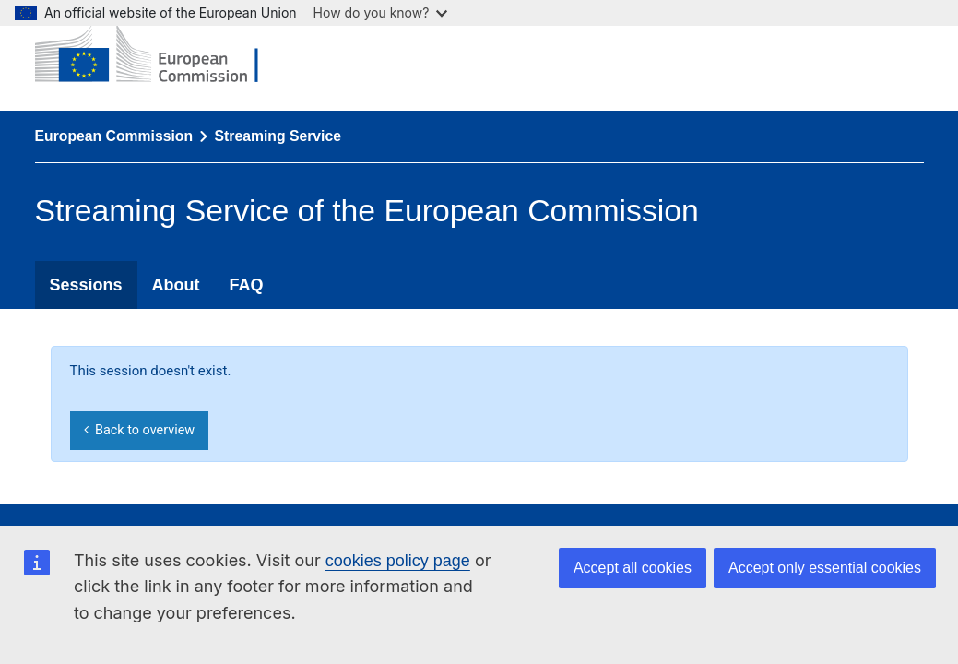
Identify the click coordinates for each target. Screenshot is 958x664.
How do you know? (380, 12)
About (176, 285)
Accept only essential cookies (824, 567)
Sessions (86, 285)
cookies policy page (397, 560)
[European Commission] (160, 55)
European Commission (114, 136)
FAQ (247, 285)
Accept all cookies (633, 567)
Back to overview (139, 430)
